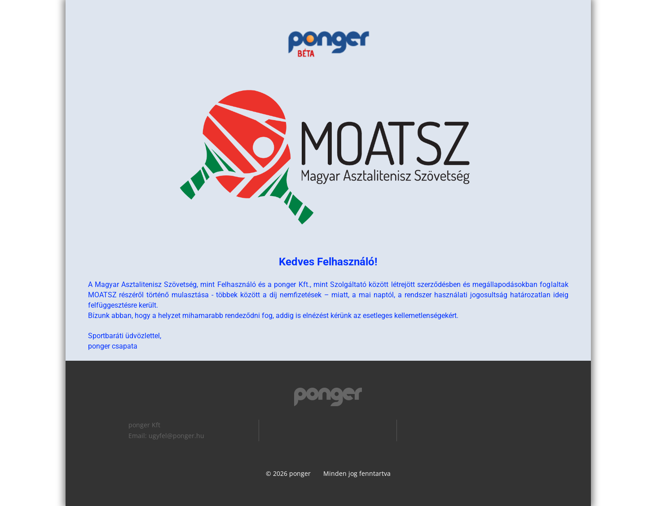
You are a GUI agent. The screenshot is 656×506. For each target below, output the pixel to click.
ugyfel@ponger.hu (176, 435)
